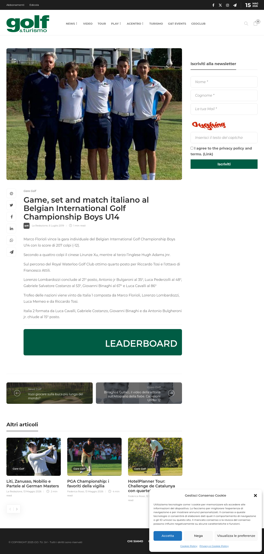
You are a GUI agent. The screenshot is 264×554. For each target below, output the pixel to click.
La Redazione (40, 225)
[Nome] (224, 82)
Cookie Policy (188, 546)
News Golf (34, 389)
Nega (198, 536)
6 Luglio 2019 (56, 225)
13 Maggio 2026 (32, 491)
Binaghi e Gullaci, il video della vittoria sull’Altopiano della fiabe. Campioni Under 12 (132, 396)
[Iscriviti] (224, 164)
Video (87, 23)
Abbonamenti (15, 4)
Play (115, 23)
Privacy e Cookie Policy (214, 546)
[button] (255, 495)
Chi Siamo (135, 541)
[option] (33, 466)
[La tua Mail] (224, 109)
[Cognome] (224, 95)
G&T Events (177, 23)
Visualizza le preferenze (236, 536)
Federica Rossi (75, 491)
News (70, 23)
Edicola (34, 4)
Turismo (156, 23)
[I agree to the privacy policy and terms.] (192, 148)
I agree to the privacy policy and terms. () (221, 151)
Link (208, 154)
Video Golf (154, 387)
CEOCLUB (198, 23)
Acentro (134, 23)
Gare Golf (30, 191)
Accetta (168, 536)
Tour (102, 23)
